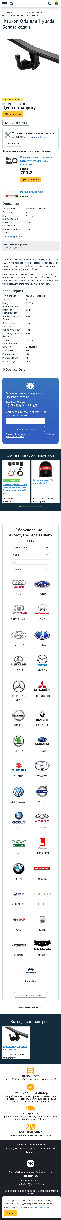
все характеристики (12, 236)
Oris (41, 1007)
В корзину (13, 114)
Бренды (33, 1148)
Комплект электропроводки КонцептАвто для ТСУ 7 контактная (37, 160)
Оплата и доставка (37, 1144)
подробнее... (40, 136)
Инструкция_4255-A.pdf (14, 247)
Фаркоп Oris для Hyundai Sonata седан (15, 1048)
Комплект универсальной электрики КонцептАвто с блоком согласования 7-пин (15, 489)
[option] (16, 89)
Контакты (30, 1152)
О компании (20, 1144)
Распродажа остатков (16, 1148)
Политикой (43, 1206)
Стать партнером (47, 1148)
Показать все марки (30, 995)
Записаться (13, 143)
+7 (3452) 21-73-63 (21, 405)
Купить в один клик (16, 122)
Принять (10, 1213)
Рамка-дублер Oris (31, 191)
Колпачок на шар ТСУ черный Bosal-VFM (42, 481)
